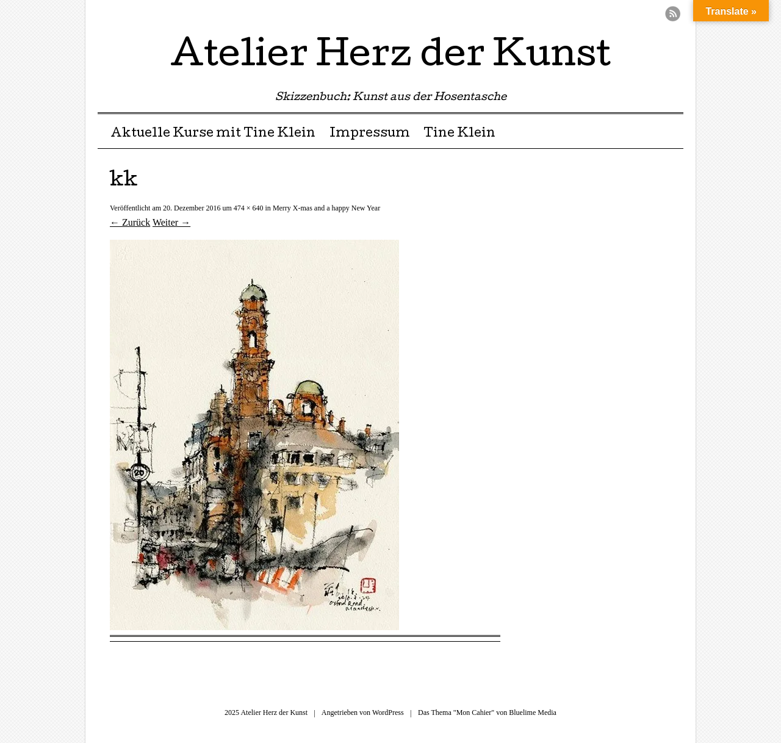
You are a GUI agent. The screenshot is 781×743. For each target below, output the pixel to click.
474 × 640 (249, 208)
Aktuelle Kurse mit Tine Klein (212, 134)
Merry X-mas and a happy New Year (326, 208)
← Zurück (130, 222)
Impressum (369, 134)
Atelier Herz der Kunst (390, 57)
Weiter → (171, 222)
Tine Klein (459, 134)
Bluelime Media (532, 712)
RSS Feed (672, 13)
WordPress (388, 712)
